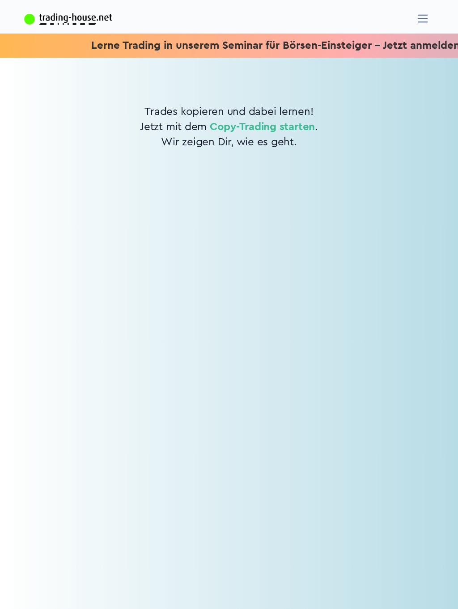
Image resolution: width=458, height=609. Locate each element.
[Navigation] (423, 18)
